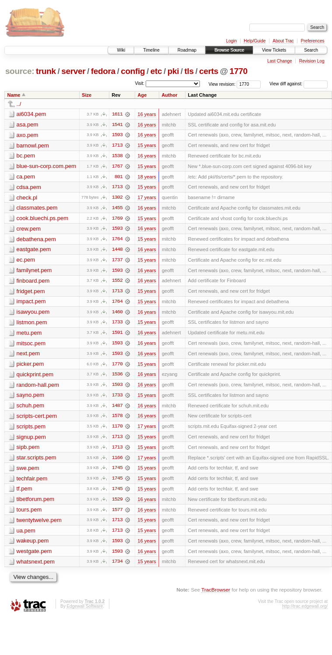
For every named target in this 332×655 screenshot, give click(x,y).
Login (231, 41)
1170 (117, 429)
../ (19, 104)
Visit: (139, 83)
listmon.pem (32, 324)
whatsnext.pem (36, 565)
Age (142, 95)
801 (118, 177)
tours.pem (29, 513)
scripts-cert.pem (37, 418)
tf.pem (24, 492)
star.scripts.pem (36, 460)
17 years (146, 198)
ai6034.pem (31, 114)
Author (169, 95)
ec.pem (26, 261)
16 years (146, 114)
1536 (117, 376)
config (133, 71)
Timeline (151, 50)
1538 (117, 156)
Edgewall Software (84, 610)
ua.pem (26, 534)
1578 (117, 418)
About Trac (283, 41)
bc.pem (26, 156)
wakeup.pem (33, 544)
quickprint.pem (35, 376)
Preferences (313, 41)
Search (311, 50)
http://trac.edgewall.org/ (305, 610)
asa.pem (27, 124)
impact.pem (31, 303)
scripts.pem (31, 429)
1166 (117, 460)
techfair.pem (32, 481)
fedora (103, 71)
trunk (46, 71)
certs (208, 71)
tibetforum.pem (36, 502)
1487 (117, 408)
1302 (117, 198)
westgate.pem (34, 555)
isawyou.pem (33, 313)
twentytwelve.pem (39, 523)
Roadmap (187, 50)
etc (156, 71)
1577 (117, 513)
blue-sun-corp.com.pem (47, 166)
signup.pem (31, 439)
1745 (117, 471)
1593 (117, 135)
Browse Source (229, 50)
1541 (117, 124)
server (73, 71)
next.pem (28, 355)
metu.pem (29, 334)
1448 (117, 250)
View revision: (222, 83)
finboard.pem (33, 282)
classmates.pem (37, 208)
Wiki (121, 50)
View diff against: (298, 83)
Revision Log (312, 61)
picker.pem (30, 366)
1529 (117, 502)
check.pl (27, 198)
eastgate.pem (34, 250)
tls (189, 71)
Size (86, 95)
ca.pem (26, 177)
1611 (117, 114)
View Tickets (274, 50)
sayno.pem (31, 397)
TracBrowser (215, 594)
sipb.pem (28, 450)
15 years (146, 145)
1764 (117, 240)
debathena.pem (36, 240)
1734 (117, 565)
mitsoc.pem (31, 345)
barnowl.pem (33, 145)
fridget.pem (31, 292)
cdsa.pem (29, 187)
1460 (117, 313)
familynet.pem (34, 271)
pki (173, 71)
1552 (117, 282)
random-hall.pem (38, 387)
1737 (117, 261)
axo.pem (27, 135)
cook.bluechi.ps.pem (43, 219)
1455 (117, 208)
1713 (117, 145)
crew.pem (29, 229)
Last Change (279, 61)
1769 (117, 219)
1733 (117, 324)
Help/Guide (255, 41)
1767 (117, 166)
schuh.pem (31, 408)
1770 (239, 71)
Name (14, 95)
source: (19, 71)
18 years (146, 177)
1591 (117, 334)
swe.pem (28, 471)
